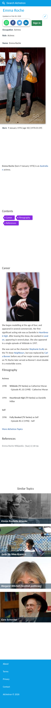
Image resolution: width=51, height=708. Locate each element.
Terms (5, 671)
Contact (6, 686)
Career (9, 217)
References (11, 223)
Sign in (37, 23)
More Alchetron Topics (12, 429)
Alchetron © (11, 694)
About (6, 663)
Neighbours (19, 352)
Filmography (24, 217)
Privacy (6, 679)
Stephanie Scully (36, 349)
